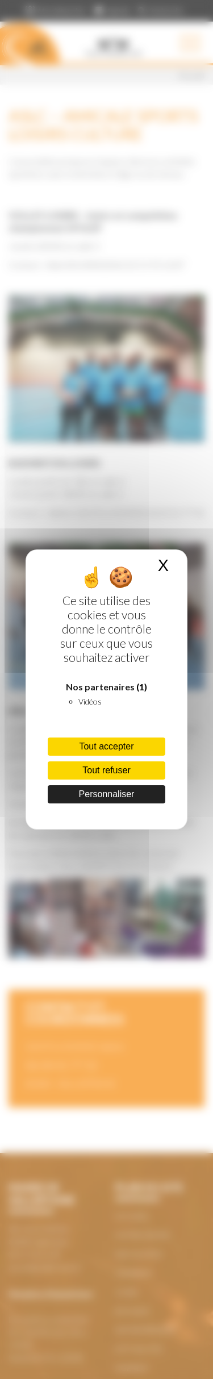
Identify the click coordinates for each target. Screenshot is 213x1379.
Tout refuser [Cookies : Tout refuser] (106, 770)
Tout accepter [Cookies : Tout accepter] (106, 746)
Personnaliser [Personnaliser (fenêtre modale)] (107, 794)
